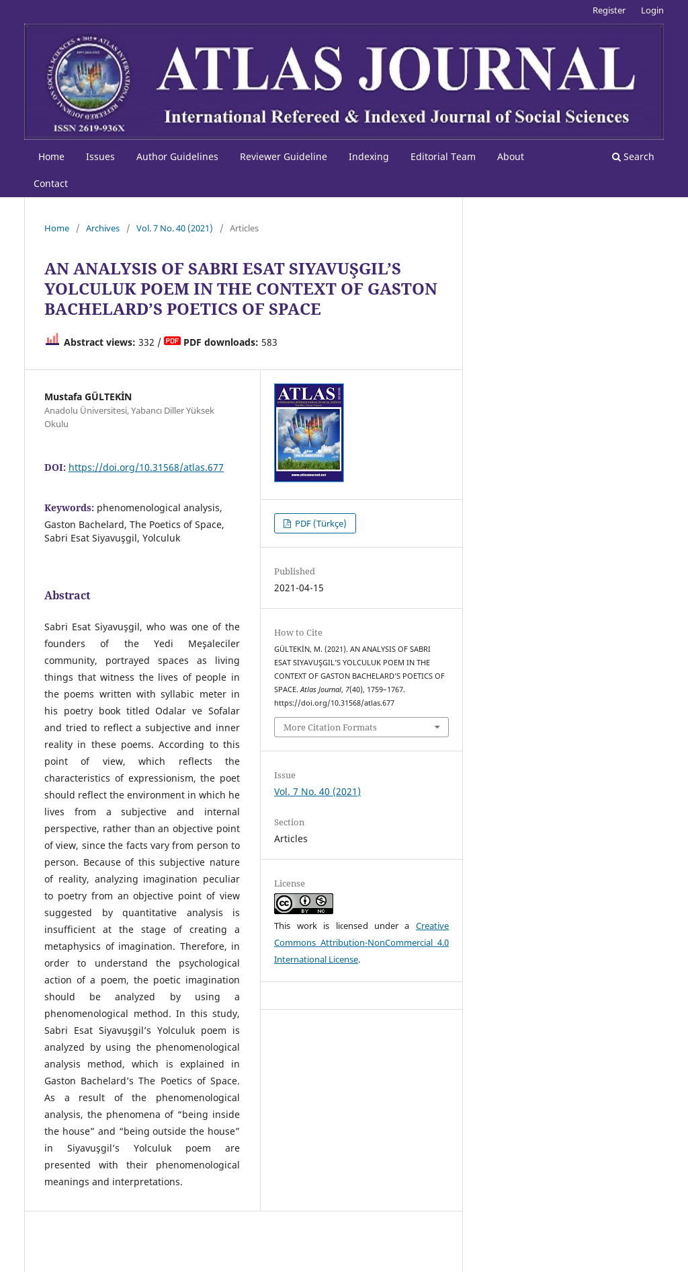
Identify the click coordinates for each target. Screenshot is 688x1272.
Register (609, 10)
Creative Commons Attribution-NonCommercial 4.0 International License (361, 942)
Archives (103, 228)
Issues (100, 156)
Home (51, 156)
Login (652, 10)
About (510, 156)
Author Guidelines (177, 156)
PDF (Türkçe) (320, 523)
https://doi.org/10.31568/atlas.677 (146, 467)
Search (633, 156)
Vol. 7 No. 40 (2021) (174, 228)
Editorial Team (443, 156)
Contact (51, 183)
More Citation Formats (330, 727)
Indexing (369, 156)
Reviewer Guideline (283, 156)
